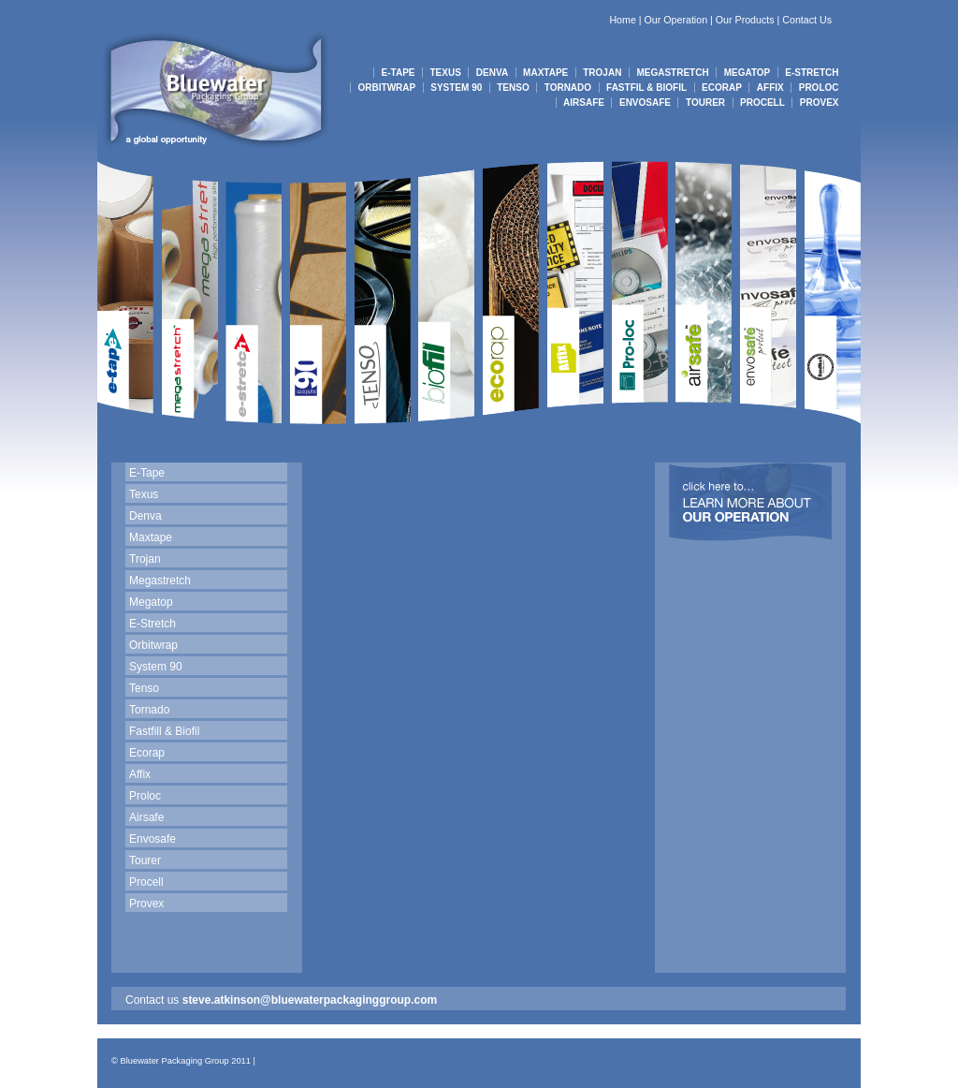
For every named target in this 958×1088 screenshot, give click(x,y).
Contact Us (807, 19)
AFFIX (770, 87)
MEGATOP (747, 72)
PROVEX (819, 102)
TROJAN (602, 72)
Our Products (745, 19)
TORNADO (567, 87)
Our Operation (676, 19)
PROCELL (762, 102)
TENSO (513, 87)
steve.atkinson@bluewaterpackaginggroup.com (309, 1000)
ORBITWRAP (387, 87)
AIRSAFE (583, 102)
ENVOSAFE (645, 102)
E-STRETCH (811, 72)
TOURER (705, 102)
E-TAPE (398, 72)
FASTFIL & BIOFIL (646, 87)
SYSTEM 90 (456, 87)
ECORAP (722, 87)
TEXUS (445, 72)
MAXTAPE (545, 72)
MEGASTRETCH (672, 72)
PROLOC (819, 87)
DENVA (492, 72)
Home (622, 19)
